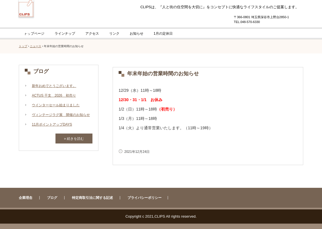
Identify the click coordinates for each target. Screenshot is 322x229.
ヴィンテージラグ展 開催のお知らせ (61, 115)
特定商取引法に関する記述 (92, 198)
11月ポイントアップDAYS (52, 124)
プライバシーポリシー (144, 198)
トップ (23, 46)
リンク (114, 34)
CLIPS (26, 26)
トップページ (34, 34)
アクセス (92, 34)
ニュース (35, 46)
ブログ (41, 71)
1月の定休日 (163, 34)
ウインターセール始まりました (56, 105)
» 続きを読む (74, 139)
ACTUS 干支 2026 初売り (54, 95)
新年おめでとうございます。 (54, 86)
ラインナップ (65, 34)
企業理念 (25, 198)
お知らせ (136, 34)
